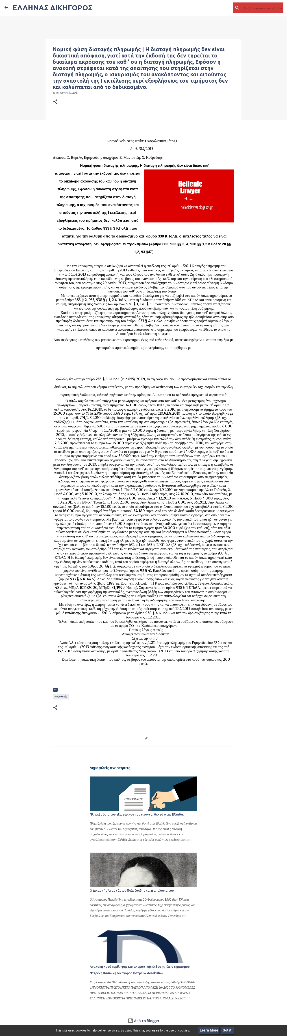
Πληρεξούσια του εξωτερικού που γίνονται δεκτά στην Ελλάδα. (137, 814)
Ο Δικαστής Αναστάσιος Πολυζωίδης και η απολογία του (132, 890)
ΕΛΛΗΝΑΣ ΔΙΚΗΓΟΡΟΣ (52, 8)
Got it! (227, 1030)
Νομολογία (60, 696)
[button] (55, 102)
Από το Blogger (143, 1021)
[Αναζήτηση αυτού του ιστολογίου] (259, 7)
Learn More (209, 1030)
